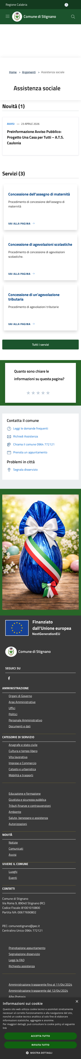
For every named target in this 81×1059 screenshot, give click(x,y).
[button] (40, 1053)
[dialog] (40, 1028)
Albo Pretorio (17, 996)
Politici (13, 714)
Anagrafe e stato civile (23, 745)
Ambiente (15, 811)
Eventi (13, 877)
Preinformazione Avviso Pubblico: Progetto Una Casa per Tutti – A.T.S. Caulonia (35, 137)
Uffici (12, 708)
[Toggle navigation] (7, 16)
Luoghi (13, 871)
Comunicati (16, 848)
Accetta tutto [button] (40, 1036)
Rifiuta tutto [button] (40, 1044)
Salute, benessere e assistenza (28, 818)
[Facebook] (9, 678)
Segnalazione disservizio (24, 954)
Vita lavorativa (18, 757)
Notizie (13, 842)
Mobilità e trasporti (21, 775)
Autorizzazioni (18, 824)
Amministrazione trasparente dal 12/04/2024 (38, 990)
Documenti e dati (20, 726)
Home (13, 72)
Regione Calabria (16, 4)
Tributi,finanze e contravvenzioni (30, 805)
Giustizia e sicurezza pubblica (27, 799)
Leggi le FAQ (17, 960)
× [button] (76, 1001)
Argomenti (29, 72)
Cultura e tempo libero (23, 751)
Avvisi (11, 124)
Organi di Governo (20, 696)
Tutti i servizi (40, 344)
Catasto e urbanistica (22, 769)
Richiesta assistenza (22, 966)
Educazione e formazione (25, 793)
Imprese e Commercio (22, 763)
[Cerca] (73, 16)
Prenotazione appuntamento (27, 948)
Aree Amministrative (22, 702)
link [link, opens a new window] (5, 1028)
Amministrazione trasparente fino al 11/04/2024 (40, 984)
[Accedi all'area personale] (66, 4)
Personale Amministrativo (25, 720)
